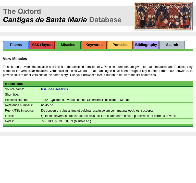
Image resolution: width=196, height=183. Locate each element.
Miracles (68, 45)
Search (172, 45)
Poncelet (120, 45)
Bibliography (146, 45)
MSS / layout (42, 45)
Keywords (94, 45)
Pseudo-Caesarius (54, 89)
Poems (16, 45)
